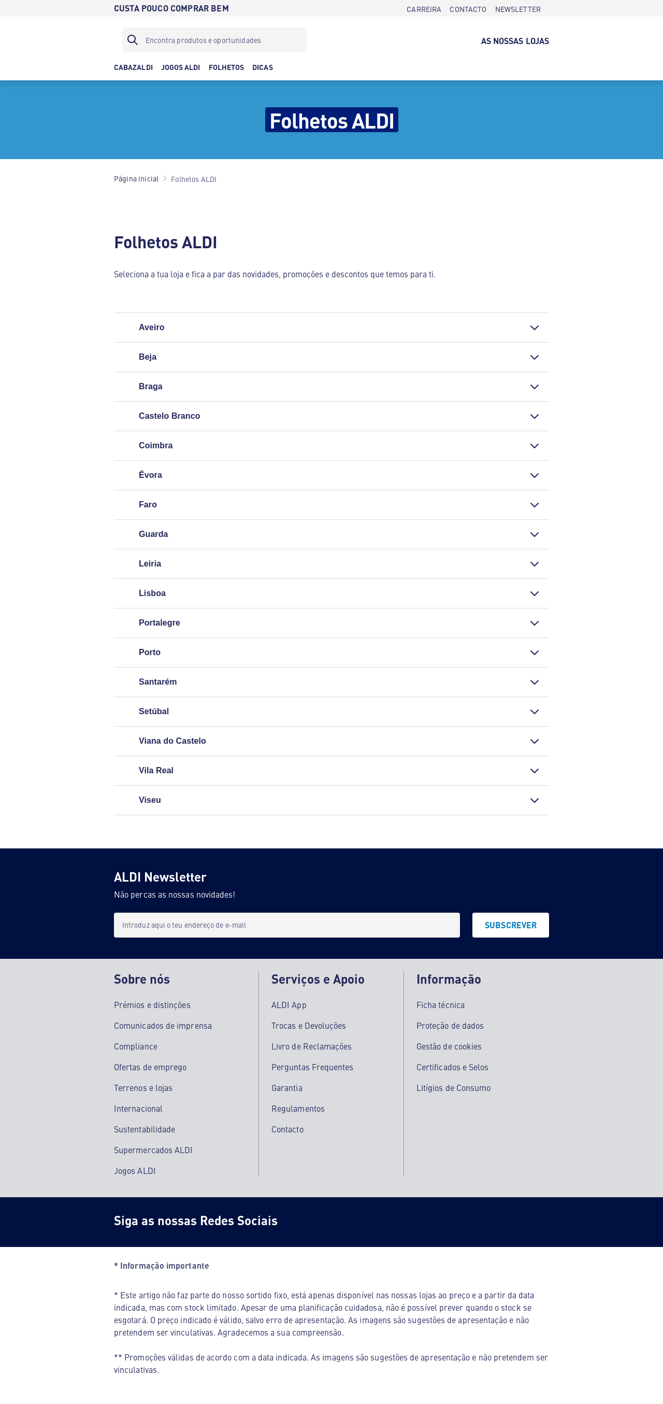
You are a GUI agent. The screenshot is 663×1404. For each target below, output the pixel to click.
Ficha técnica (440, 1004)
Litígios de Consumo (453, 1087)
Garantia (286, 1087)
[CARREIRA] (424, 8)
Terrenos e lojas (143, 1087)
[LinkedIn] (426, 1221)
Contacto (287, 1128)
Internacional (138, 1107)
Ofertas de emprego (150, 1066)
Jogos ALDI (135, 1169)
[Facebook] (302, 1221)
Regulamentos (298, 1107)
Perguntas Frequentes (312, 1066)
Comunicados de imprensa (163, 1024)
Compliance (135, 1045)
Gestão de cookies (449, 1045)
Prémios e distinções (152, 1004)
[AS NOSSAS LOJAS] (515, 40)
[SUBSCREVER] (510, 925)
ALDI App (289, 1004)
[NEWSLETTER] (518, 8)
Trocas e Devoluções (309, 1024)
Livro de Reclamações (311, 1045)
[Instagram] (344, 1221)
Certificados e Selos (452, 1066)
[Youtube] (385, 1221)
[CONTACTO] (468, 8)
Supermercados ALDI (153, 1149)
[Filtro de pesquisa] (214, 39)
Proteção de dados (450, 1024)
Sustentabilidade (144, 1128)
